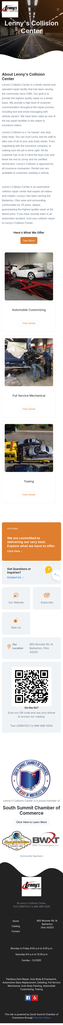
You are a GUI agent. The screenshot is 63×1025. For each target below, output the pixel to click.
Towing (29, 481)
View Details (28, 323)
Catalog (16, 926)
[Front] (10, 9)
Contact (16, 931)
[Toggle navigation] (58, 9)
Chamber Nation (42, 1017)
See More (29, 240)
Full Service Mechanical (29, 395)
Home (16, 921)
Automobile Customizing (29, 310)
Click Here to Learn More (31, 822)
